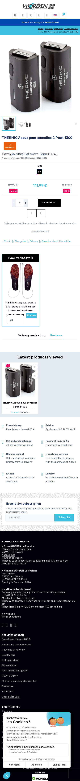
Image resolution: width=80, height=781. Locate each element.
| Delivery (32, 241)
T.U (39, 172)
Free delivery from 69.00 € (16, 639)
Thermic (6, 154)
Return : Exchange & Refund (17, 644)
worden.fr (60, 592)
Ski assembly (9, 665)
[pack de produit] (20, 280)
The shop (7, 711)
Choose (31, 315)
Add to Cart (49, 202)
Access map (8, 555)
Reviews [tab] (56, 335)
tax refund (7, 691)
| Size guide (18, 241)
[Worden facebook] (11, 624)
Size (40, 166)
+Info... (52, 154)
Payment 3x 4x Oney (13, 649)
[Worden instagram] (7, 624)
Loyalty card (8, 655)
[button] (23, 15)
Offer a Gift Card (11, 697)
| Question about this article (55, 241)
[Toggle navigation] (15, 15)
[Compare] (35, 375)
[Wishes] (39, 15)
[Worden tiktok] (3, 624)
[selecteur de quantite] (20, 203)
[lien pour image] (40, 76)
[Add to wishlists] (35, 367)
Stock (7, 241)
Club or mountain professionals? (19, 681)
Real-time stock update (15, 670)
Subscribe (64, 517)
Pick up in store (10, 660)
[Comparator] (47, 15)
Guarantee (7, 686)
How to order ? (10, 676)
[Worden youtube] (15, 624)
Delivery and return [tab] (32, 335)
